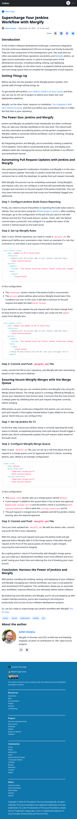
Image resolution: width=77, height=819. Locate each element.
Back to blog (10, 11)
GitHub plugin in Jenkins (48, 211)
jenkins (5, 618)
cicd (43, 618)
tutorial (14, 618)
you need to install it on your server (45, 91)
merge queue (25, 618)
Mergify (59, 55)
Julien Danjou (27, 632)
